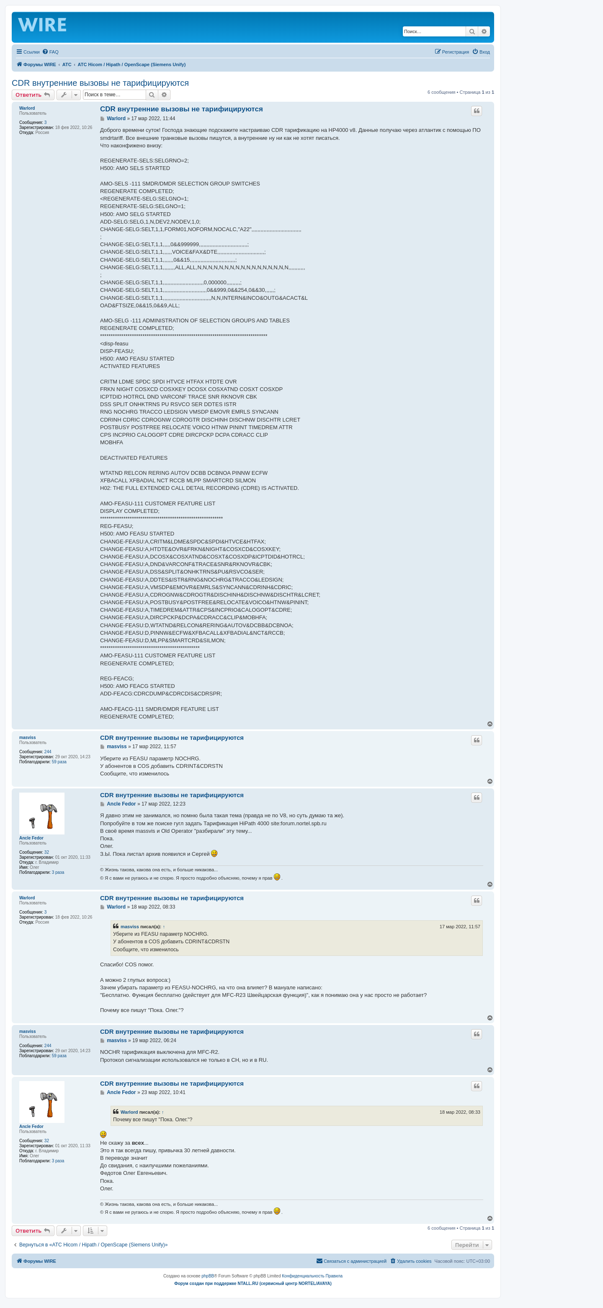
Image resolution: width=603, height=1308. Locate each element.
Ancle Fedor (31, 838)
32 (46, 852)
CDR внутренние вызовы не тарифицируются (100, 83)
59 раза (59, 762)
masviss (27, 737)
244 (48, 751)
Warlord (27, 108)
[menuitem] (50, 52)
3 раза (58, 872)
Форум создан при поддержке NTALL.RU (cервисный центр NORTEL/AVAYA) (253, 1283)
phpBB (207, 1276)
